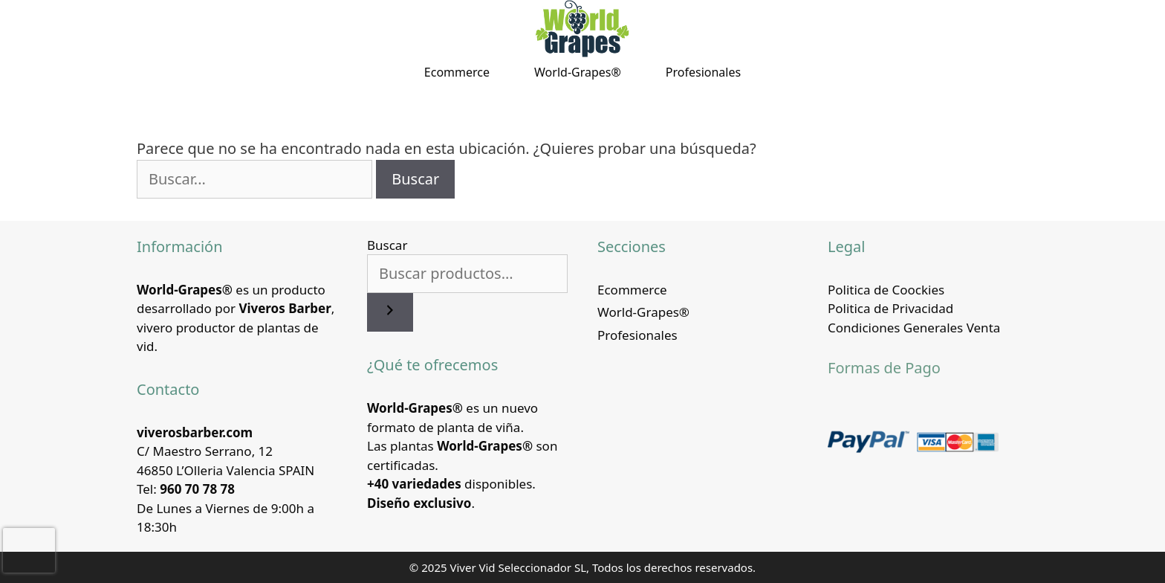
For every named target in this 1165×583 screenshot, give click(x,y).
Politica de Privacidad (890, 308)
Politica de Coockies (886, 289)
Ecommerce (457, 72)
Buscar (387, 245)
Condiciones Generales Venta (914, 327)
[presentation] (29, 550)
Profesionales (703, 72)
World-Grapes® (577, 72)
